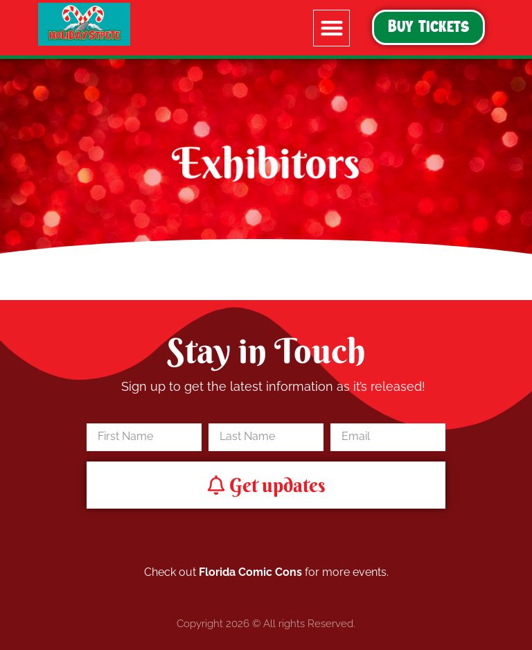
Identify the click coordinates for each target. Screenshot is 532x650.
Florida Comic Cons (250, 572)
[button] (331, 28)
